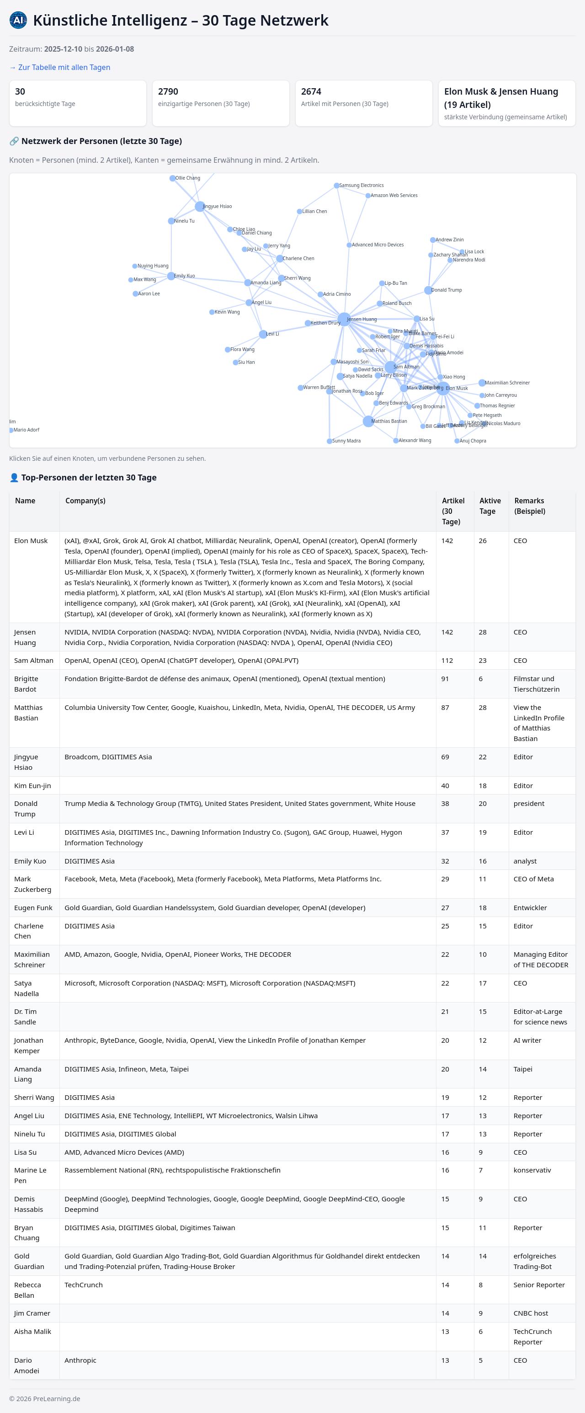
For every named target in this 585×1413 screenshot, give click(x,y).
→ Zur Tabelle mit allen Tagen (60, 67)
